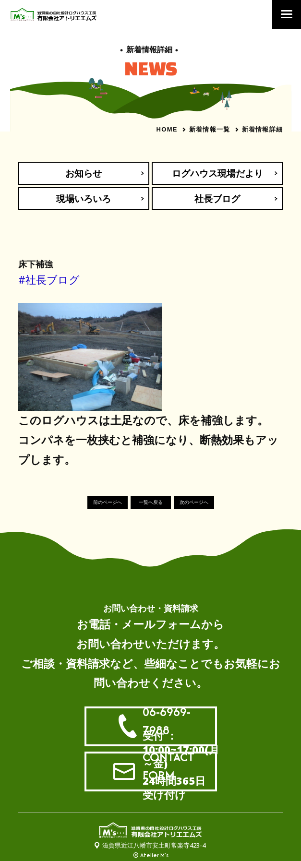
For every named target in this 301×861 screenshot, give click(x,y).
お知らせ (83, 173)
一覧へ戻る (151, 502)
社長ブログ (217, 198)
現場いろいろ (83, 198)
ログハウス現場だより (217, 173)
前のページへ (107, 502)
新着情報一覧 (209, 129)
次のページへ (194, 502)
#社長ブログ (49, 280)
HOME (167, 129)
